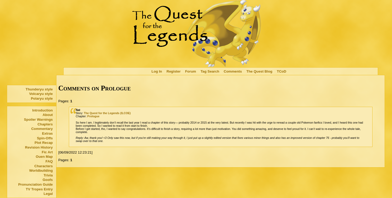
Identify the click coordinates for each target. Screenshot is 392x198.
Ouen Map (44, 157)
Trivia (48, 175)
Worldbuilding (41, 170)
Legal (48, 194)
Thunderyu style (39, 89)
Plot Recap (44, 143)
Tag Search (209, 71)
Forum (190, 71)
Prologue (93, 116)
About (47, 115)
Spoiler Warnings (38, 119)
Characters (43, 166)
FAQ (49, 161)
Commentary (41, 129)
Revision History (39, 147)
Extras (47, 133)
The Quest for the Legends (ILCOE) (107, 113)
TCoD (281, 71)
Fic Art (47, 152)
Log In (156, 71)
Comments (233, 71)
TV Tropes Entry (39, 189)
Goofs (47, 180)
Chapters (45, 124)
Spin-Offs (45, 138)
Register (173, 71)
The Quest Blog (259, 71)
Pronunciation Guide (35, 184)
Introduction (42, 110)
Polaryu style (42, 98)
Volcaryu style (41, 94)
